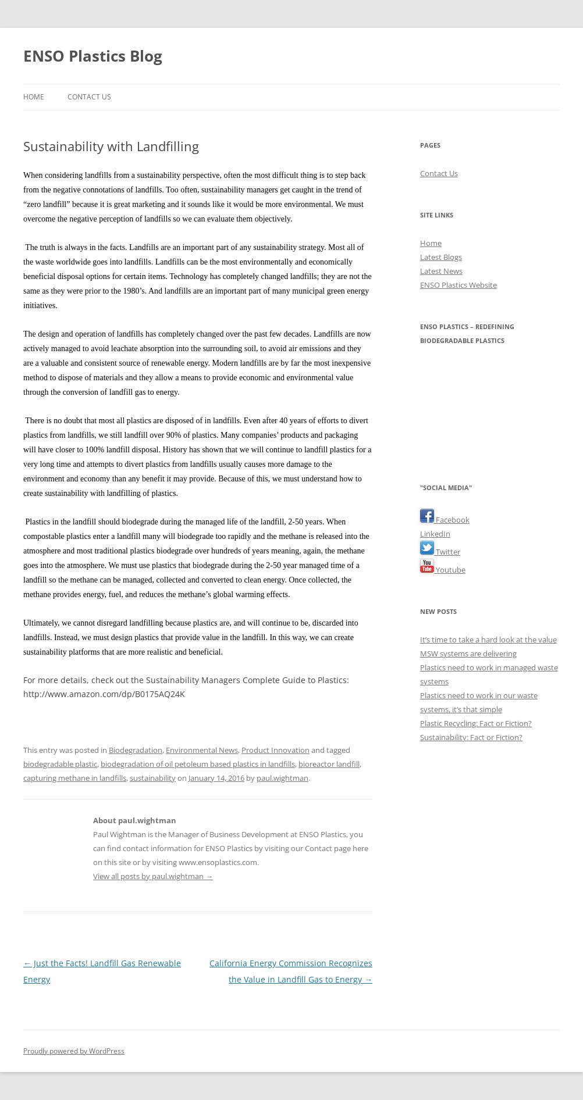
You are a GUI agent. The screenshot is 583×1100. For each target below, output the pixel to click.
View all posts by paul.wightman (153, 876)
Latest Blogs (441, 257)
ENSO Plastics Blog (92, 55)
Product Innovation (275, 750)
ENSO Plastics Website (458, 285)
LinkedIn (435, 533)
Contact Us (89, 97)
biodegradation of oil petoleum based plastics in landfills (198, 764)
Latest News (441, 271)
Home (33, 97)
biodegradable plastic (60, 764)
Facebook (445, 520)
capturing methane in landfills (74, 778)
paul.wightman (282, 778)
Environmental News (202, 750)
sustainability (153, 778)
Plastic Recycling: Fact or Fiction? (476, 723)
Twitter (440, 552)
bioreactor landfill (329, 764)
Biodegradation (135, 750)
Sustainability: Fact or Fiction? (471, 737)
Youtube (442, 570)
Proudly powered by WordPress (74, 1051)
